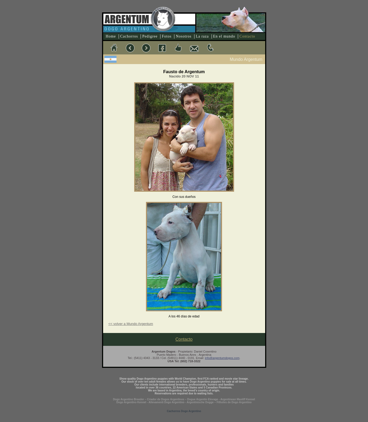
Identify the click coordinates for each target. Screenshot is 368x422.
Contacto (247, 36)
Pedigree (149, 36)
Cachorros (129, 36)
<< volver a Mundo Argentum (130, 324)
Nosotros (183, 36)
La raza (202, 36)
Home (111, 36)
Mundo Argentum (246, 59)
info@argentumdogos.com (222, 358)
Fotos (166, 36)
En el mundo (224, 36)
